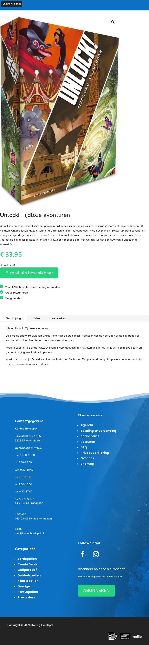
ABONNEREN (96, 590)
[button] (112, 22)
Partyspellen (28, 592)
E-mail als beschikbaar (29, 273)
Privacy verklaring (95, 453)
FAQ (84, 447)
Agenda (87, 425)
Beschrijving (13, 318)
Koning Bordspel (42, 625)
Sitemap (87, 464)
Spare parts (90, 436)
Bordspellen (27, 559)
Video (36, 318)
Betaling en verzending (98, 431)
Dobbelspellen (29, 575)
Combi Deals (27, 564)
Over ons (87, 458)
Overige (24, 586)
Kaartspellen (28, 581)
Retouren (88, 442)
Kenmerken (59, 318)
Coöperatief (27, 570)
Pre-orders (26, 597)
